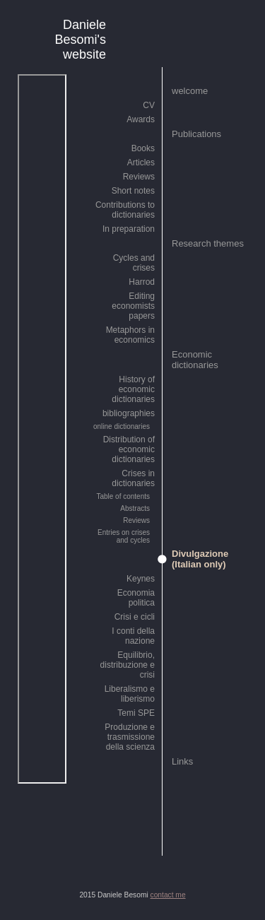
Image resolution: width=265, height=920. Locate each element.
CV (149, 105)
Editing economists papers (133, 306)
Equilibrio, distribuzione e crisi (127, 665)
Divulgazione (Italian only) (200, 559)
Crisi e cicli (134, 617)
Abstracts (135, 508)
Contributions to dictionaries (125, 210)
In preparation (128, 229)
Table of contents (123, 496)
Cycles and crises (134, 263)
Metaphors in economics (130, 335)
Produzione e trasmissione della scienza (130, 737)
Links (182, 761)
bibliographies (128, 413)
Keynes (140, 579)
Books (143, 148)
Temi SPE (136, 713)
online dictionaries (121, 426)
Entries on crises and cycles (124, 536)
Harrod (142, 282)
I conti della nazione (133, 636)
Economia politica (136, 598)
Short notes (133, 191)
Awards (140, 119)
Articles (141, 162)
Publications (196, 134)
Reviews (139, 177)
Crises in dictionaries (133, 478)
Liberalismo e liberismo (130, 694)
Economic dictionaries (195, 359)
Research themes (208, 243)
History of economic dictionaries (133, 389)
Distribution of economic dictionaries (129, 449)
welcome (190, 90)
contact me (168, 895)
